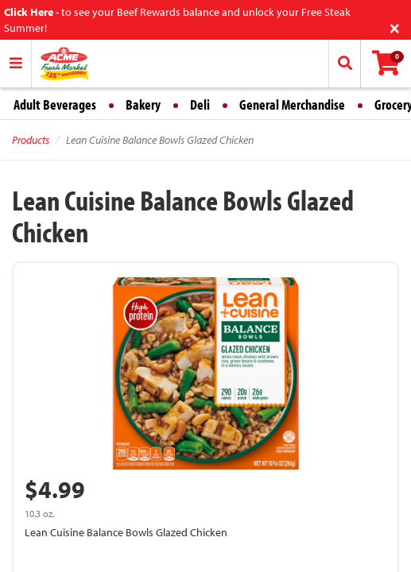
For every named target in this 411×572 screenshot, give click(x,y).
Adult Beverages (55, 104)
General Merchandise (292, 104)
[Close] (395, 26)
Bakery (143, 104)
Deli (200, 104)
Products (30, 140)
